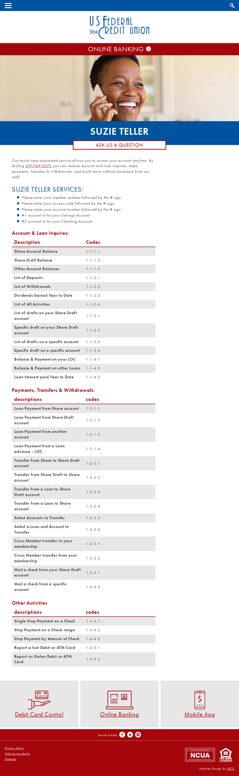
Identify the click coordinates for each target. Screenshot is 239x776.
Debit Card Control (39, 704)
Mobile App (199, 704)
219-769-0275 (38, 165)
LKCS (230, 769)
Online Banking (119, 704)
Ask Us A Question (119, 145)
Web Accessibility (17, 754)
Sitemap (10, 759)
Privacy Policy (14, 748)
